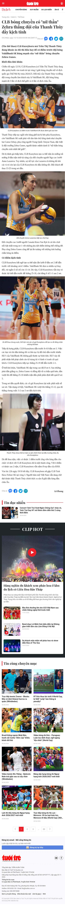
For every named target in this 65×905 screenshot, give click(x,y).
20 (44, 830)
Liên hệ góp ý (36, 895)
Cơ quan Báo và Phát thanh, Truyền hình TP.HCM (18, 883)
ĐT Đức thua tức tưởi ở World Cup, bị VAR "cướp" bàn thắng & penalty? (48, 699)
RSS (44, 895)
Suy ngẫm (34, 10)
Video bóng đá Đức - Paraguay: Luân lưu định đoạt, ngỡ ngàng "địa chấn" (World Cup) (47, 738)
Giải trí (13, 17)
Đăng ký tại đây (36, 848)
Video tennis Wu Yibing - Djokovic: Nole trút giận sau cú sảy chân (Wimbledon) (16, 777)
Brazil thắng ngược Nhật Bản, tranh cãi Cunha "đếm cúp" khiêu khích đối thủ (16, 738)
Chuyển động (21, 10)
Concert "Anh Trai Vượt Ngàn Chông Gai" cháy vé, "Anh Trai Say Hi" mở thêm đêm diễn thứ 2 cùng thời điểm (41, 510)
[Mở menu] (3, 3)
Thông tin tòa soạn (8, 880)
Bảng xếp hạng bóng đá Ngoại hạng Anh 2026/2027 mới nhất (47, 776)
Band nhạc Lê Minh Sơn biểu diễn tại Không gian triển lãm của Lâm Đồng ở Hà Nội (40, 625)
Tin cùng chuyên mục (20, 664)
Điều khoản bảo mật (24, 895)
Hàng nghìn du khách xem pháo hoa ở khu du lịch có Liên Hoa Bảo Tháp (32, 588)
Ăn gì (57, 10)
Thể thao (21, 17)
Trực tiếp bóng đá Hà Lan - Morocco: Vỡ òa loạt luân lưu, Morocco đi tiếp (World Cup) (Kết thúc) (48, 816)
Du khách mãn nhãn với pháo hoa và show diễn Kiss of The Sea (40, 642)
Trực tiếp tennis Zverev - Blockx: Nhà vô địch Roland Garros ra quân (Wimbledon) (16, 699)
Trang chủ (5, 17)
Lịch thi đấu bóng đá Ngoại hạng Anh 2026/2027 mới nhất (16, 815)
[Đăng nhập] (61, 3)
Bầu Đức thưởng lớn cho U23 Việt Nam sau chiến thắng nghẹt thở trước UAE (40, 609)
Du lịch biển (46, 10)
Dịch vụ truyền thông (9, 895)
